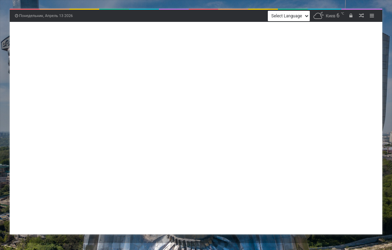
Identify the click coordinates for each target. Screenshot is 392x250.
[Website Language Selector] (289, 16)
